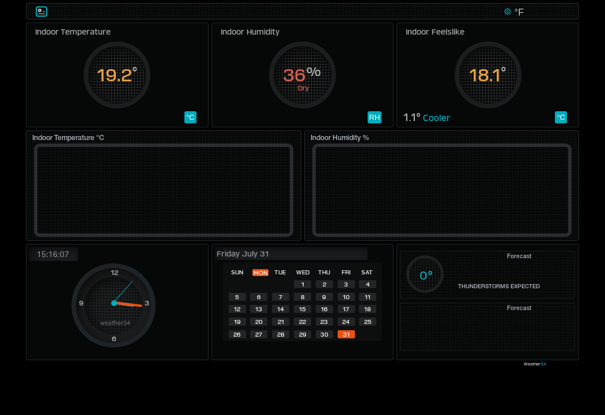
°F (518, 12)
